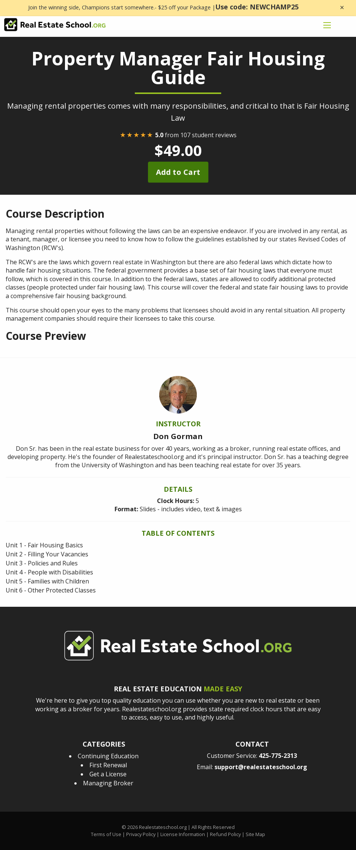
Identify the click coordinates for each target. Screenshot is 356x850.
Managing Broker (108, 783)
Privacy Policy (140, 834)
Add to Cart (178, 172)
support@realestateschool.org (260, 767)
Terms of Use (106, 834)
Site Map (255, 834)
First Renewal (108, 765)
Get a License (108, 774)
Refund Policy (225, 834)
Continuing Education (108, 756)
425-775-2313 (278, 756)
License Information (182, 834)
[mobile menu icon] (327, 25)
